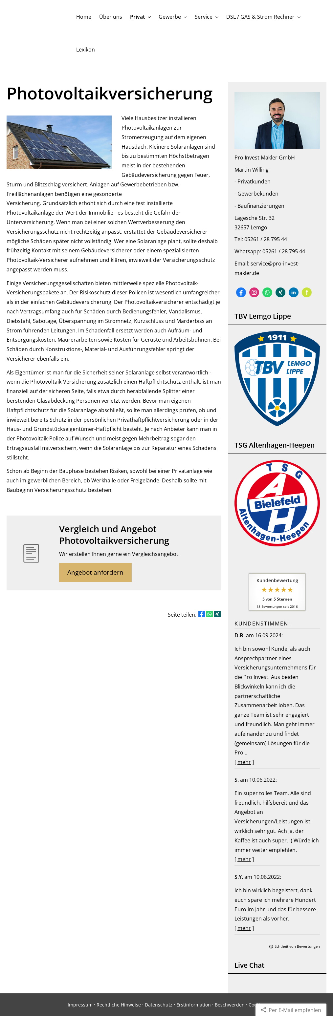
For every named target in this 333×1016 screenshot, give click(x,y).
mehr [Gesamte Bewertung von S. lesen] (244, 859)
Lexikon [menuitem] (85, 49)
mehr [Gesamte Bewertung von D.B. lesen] (244, 762)
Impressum (80, 1005)
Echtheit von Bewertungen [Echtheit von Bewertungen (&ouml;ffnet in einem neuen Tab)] (297, 946)
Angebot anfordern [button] (95, 572)
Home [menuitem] (83, 16)
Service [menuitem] (203, 16)
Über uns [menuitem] (110, 16)
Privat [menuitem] (137, 16)
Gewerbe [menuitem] (170, 16)
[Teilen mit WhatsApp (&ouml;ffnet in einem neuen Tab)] (209, 614)
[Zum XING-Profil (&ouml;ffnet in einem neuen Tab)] (280, 292)
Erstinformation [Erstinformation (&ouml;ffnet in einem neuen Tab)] (193, 1005)
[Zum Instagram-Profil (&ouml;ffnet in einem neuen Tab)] (254, 292)
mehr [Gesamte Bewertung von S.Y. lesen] (244, 928)
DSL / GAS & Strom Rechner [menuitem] (260, 16)
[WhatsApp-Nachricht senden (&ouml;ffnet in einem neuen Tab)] (267, 292)
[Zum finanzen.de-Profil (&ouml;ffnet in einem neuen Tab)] (307, 292)
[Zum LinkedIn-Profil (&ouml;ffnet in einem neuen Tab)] (294, 292)
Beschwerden (230, 1005)
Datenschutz (158, 1005)
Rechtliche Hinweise (119, 1005)
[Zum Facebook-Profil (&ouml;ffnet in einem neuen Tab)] (241, 292)
